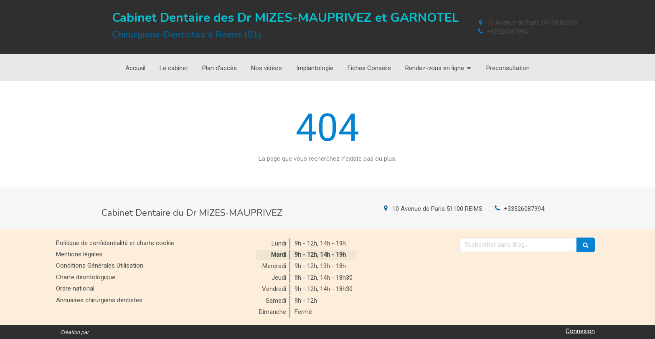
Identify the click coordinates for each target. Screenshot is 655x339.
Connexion (580, 331)
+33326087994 (507, 31)
